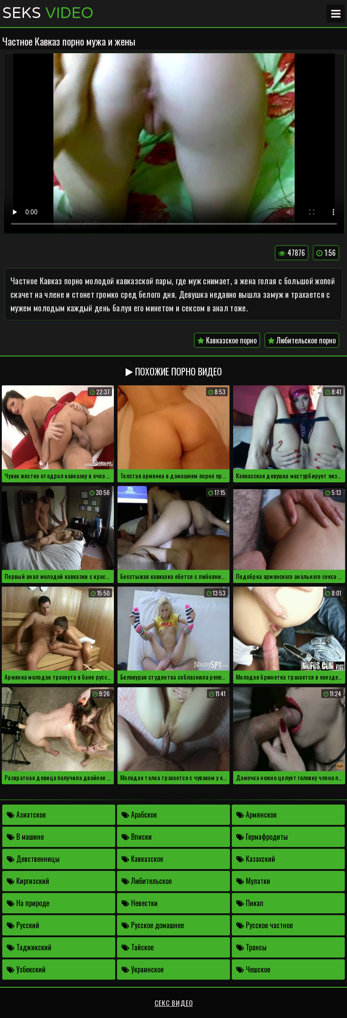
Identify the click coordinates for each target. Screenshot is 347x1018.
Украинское (143, 969)
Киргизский (28, 880)
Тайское (138, 947)
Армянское (256, 814)
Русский (23, 925)
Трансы (251, 947)
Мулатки (253, 880)
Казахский (255, 858)
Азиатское (26, 814)
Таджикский (29, 947)
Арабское (139, 814)
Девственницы (33, 858)
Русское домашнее (153, 925)
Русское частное (264, 925)
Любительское (147, 880)
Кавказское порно (227, 340)
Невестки (140, 903)
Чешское (253, 969)
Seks (48, 14)
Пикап (249, 903)
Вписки (137, 836)
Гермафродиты (262, 836)
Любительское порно (302, 340)
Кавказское (142, 858)
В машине (25, 836)
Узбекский (26, 969)
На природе (28, 903)
